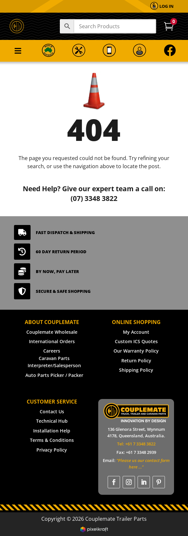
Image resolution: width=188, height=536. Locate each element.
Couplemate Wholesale (51, 332)
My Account (136, 332)
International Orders (52, 341)
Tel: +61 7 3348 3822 (136, 444)
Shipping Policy (136, 370)
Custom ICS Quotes (136, 341)
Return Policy (136, 360)
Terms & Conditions (52, 440)
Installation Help (51, 431)
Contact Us (52, 411)
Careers (51, 351)
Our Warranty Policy (136, 351)
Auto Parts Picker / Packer (54, 375)
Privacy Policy (51, 450)
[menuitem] (162, 6)
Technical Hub (52, 421)
